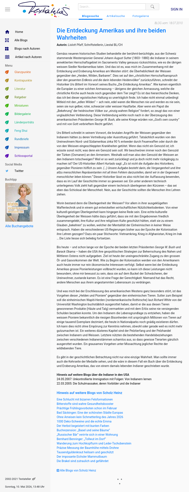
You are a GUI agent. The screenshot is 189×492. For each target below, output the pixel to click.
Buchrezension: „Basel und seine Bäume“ (83, 430)
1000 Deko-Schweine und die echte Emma (84, 421)
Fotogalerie (141, 16)
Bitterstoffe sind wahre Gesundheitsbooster (85, 403)
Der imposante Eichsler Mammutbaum (82, 456)
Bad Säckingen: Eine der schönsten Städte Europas (90, 412)
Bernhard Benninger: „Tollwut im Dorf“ (81, 439)
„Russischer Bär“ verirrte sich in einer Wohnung (87, 434)
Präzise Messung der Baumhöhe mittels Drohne (88, 447)
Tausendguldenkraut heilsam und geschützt (85, 452)
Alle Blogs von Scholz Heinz (76, 470)
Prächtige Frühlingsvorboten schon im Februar (87, 408)
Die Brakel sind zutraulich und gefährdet (82, 461)
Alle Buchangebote (19, 226)
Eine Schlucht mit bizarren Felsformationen (85, 399)
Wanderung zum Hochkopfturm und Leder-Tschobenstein (94, 443)
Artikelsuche (116, 16)
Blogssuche (90, 16)
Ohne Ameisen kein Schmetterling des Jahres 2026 (90, 417)
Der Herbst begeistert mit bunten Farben (83, 425)
